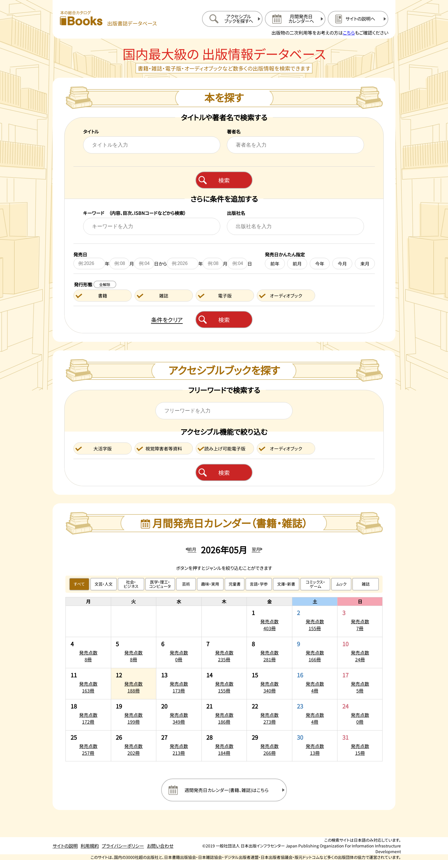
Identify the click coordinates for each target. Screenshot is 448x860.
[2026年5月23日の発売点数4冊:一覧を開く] (315, 715)
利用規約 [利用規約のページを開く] (90, 845)
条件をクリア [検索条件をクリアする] (167, 320)
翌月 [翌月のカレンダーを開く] (256, 549)
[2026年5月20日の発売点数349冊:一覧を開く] (179, 715)
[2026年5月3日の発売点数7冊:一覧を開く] (360, 621)
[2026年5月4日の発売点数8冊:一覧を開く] (88, 652)
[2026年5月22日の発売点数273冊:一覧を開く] (269, 715)
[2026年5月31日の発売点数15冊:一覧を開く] (360, 746)
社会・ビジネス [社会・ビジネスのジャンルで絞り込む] (131, 584)
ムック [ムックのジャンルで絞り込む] (341, 584)
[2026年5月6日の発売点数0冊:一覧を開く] (179, 652)
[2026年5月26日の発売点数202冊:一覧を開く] (133, 746)
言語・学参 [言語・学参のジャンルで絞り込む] (259, 584)
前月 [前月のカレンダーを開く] (192, 549)
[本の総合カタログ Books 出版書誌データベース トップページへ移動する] (108, 19)
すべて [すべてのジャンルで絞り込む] (79, 584)
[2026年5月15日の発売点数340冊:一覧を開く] (269, 684)
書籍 (102, 295)
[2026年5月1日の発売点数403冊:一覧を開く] (269, 621)
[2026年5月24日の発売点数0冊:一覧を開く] (360, 715)
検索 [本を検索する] (224, 180)
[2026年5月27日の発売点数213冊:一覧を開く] (179, 746)
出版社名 (236, 212)
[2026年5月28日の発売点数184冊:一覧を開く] (224, 746)
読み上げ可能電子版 (224, 448)
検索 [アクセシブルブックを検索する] (224, 472)
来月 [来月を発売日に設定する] (364, 263)
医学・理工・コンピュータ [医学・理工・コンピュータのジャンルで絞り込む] (160, 584)
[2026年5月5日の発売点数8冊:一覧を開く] (133, 652)
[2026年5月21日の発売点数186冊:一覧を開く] (224, 715)
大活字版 (102, 448)
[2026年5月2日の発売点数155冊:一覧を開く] (315, 621)
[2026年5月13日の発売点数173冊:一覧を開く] (179, 684)
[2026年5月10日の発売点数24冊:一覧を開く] (360, 652)
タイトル (91, 131)
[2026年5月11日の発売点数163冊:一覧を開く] (88, 684)
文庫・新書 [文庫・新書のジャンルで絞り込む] (286, 584)
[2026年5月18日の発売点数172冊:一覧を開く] (88, 715)
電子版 (225, 295)
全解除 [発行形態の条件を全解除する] (104, 284)
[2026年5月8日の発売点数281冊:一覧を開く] (269, 652)
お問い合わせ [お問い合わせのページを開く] (160, 845)
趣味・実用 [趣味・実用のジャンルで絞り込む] (210, 584)
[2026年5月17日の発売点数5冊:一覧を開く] (360, 684)
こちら (349, 32)
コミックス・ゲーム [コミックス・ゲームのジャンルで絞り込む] (315, 584)
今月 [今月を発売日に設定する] (342, 263)
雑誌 (163, 295)
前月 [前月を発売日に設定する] (297, 263)
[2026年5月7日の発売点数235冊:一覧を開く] (224, 652)
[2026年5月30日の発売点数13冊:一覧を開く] (315, 746)
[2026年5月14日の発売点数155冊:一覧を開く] (224, 684)
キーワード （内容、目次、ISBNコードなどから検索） (134, 212)
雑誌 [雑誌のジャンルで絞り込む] (366, 584)
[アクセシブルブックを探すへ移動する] (232, 19)
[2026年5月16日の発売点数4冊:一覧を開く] (315, 684)
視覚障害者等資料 (163, 448)
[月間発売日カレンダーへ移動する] (295, 19)
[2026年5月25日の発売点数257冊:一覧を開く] (88, 746)
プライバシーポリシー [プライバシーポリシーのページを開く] (123, 845)
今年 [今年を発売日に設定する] (319, 263)
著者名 (234, 131)
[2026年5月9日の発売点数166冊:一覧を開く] (315, 652)
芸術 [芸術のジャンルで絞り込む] (186, 584)
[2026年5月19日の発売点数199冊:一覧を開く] (133, 715)
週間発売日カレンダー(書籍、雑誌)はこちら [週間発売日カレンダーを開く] (227, 790)
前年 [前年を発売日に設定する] (274, 263)
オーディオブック (286, 295)
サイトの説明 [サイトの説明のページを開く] (65, 845)
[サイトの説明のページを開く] (358, 19)
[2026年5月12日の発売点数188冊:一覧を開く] (133, 684)
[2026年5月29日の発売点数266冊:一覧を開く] (269, 746)
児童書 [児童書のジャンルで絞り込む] (235, 584)
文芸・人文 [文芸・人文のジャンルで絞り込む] (104, 584)
